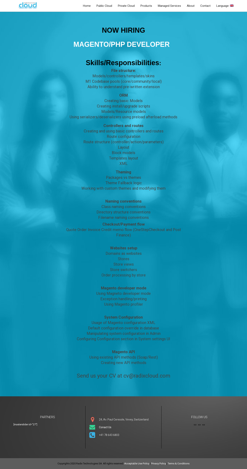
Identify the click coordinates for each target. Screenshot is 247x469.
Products (146, 6)
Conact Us (105, 427)
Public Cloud (104, 6)
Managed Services (169, 6)
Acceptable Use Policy (136, 463)
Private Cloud (126, 6)
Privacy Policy (158, 463)
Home (87, 6)
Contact (205, 6)
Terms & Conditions (178, 463)
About (191, 6)
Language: (224, 6)
